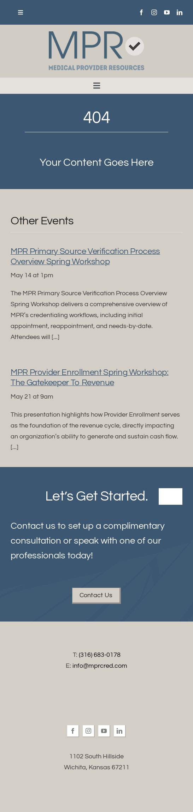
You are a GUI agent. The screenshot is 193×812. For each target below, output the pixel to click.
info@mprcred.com (99, 665)
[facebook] (141, 12)
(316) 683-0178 (100, 655)
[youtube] (167, 12)
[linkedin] (179, 12)
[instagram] (154, 12)
